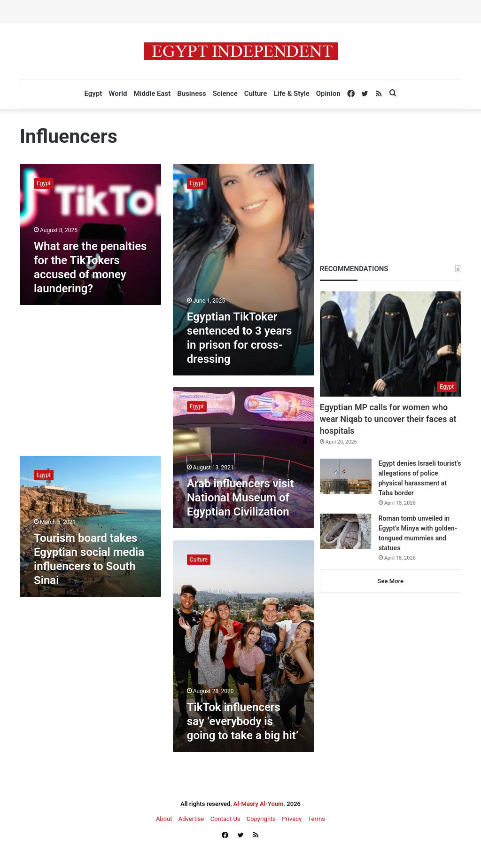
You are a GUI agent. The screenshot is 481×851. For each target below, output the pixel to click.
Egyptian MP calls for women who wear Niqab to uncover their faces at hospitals (388, 419)
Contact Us (225, 818)
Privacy (292, 818)
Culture (255, 93)
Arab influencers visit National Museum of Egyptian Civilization (240, 497)
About (164, 818)
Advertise (191, 818)
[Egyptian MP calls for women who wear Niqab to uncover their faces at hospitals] (390, 343)
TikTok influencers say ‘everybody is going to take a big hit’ (242, 721)
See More (390, 581)
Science (225, 93)
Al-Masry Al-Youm (258, 803)
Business (191, 93)
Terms (316, 818)
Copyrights (261, 818)
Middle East (152, 93)
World (118, 93)
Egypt (93, 93)
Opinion (328, 93)
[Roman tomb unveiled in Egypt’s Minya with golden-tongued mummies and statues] (346, 531)
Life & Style (292, 93)
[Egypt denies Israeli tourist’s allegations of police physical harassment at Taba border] (346, 476)
